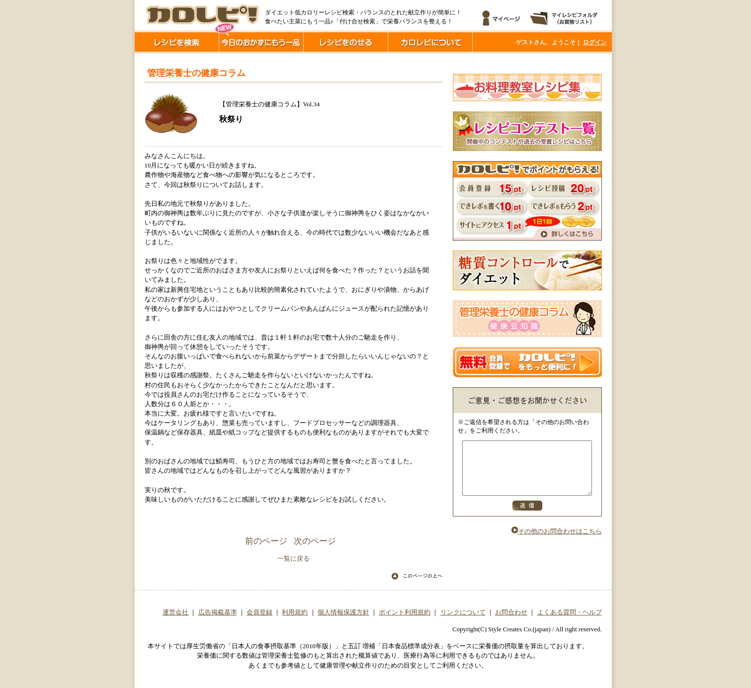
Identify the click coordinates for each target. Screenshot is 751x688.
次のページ (315, 541)
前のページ (266, 541)
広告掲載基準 (217, 612)
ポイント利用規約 (404, 612)
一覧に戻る (293, 558)
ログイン (595, 42)
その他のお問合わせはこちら (556, 541)
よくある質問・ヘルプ (569, 612)
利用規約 (295, 612)
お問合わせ (511, 612)
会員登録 (259, 612)
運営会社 (175, 612)
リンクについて (463, 612)
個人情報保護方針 (343, 612)
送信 (527, 516)
